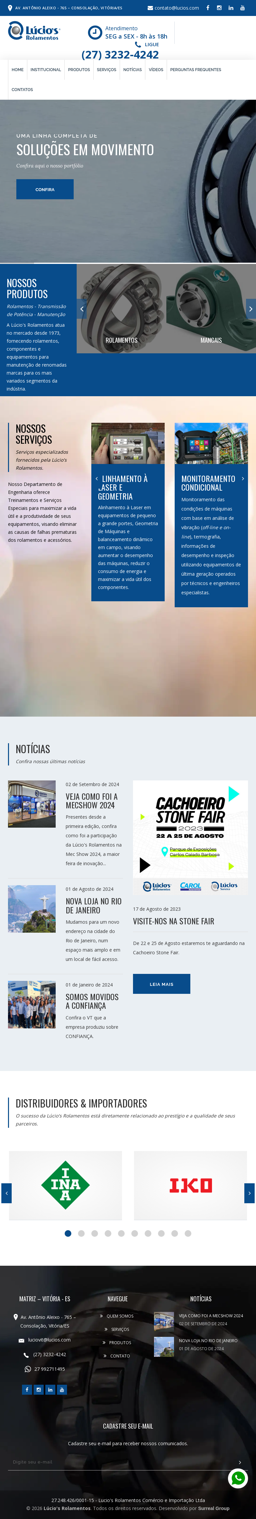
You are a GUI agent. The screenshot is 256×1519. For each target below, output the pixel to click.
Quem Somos (116, 1316)
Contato (117, 1356)
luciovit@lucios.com (45, 1340)
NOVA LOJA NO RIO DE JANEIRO (94, 905)
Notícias (132, 69)
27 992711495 (45, 1369)
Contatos (22, 89)
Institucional (46, 69)
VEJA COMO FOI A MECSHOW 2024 (92, 800)
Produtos (79, 69)
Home (18, 69)
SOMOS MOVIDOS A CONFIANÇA (92, 1001)
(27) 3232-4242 (120, 54)
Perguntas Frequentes (195, 69)
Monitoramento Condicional (208, 482)
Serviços (106, 69)
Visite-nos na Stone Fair (173, 921)
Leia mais (161, 984)
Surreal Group (213, 1508)
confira (44, 141)
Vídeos (156, 69)
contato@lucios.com (173, 8)
